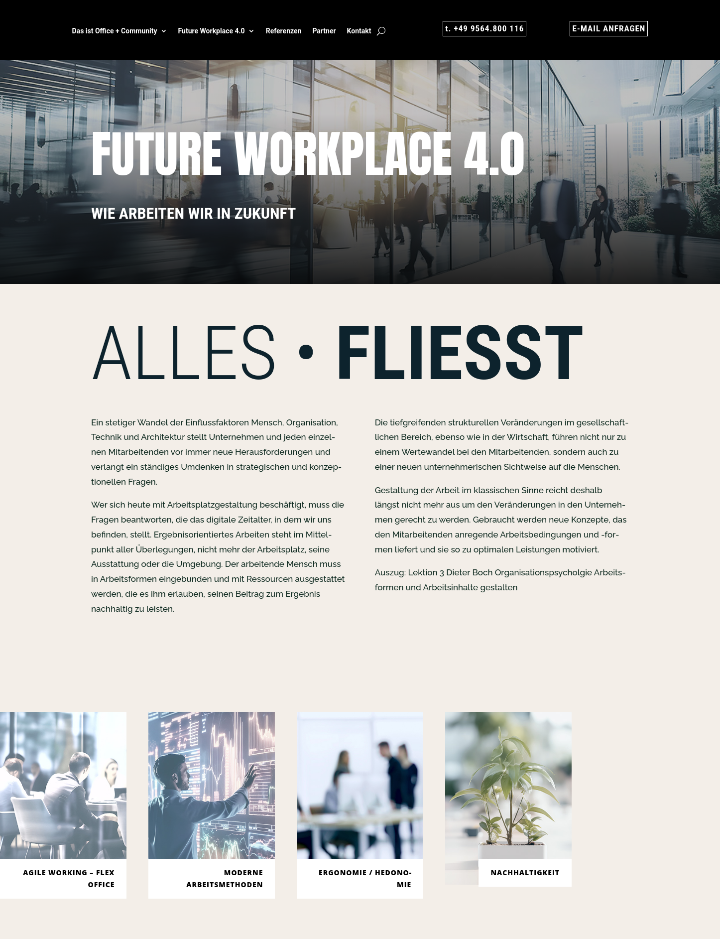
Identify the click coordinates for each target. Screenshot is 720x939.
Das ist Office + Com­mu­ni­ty (114, 31)
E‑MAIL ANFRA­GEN (607, 28)
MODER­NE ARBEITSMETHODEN (224, 878)
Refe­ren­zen (284, 31)
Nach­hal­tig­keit (525, 872)
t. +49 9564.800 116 (483, 28)
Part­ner (324, 31)
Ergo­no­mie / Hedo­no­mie (365, 878)
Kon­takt (359, 31)
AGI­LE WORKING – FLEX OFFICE (69, 878)
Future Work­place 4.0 (211, 31)
